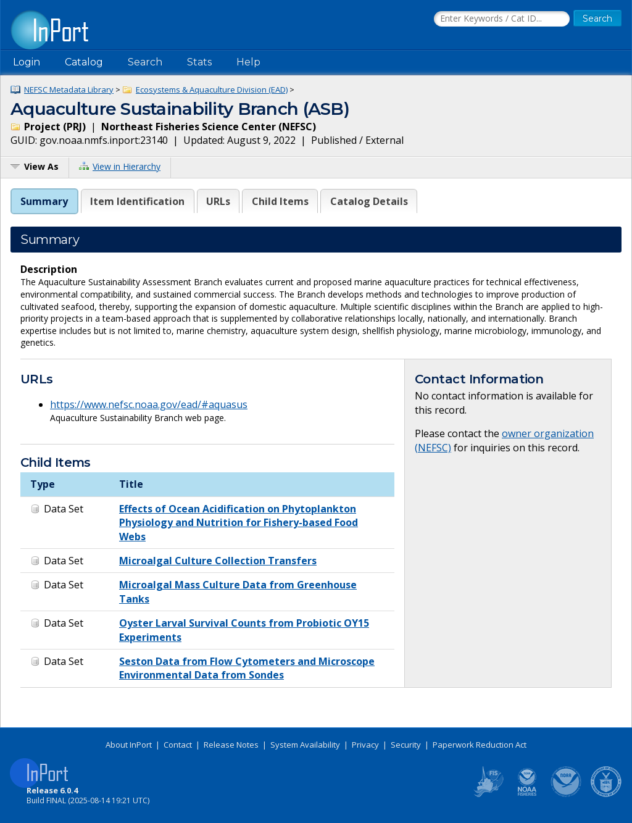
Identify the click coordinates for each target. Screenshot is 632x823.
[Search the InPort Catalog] (502, 19)
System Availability (305, 744)
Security (406, 744)
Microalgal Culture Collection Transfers (218, 560)
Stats (199, 62)
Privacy (365, 744)
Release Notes (231, 744)
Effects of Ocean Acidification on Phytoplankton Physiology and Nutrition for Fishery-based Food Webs (238, 522)
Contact (178, 744)
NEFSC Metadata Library (69, 89)
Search (145, 62)
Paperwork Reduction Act (479, 744)
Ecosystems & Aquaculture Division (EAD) (212, 89)
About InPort (129, 744)
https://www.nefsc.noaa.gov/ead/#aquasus (148, 404)
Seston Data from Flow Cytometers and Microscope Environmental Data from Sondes (247, 668)
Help (248, 62)
